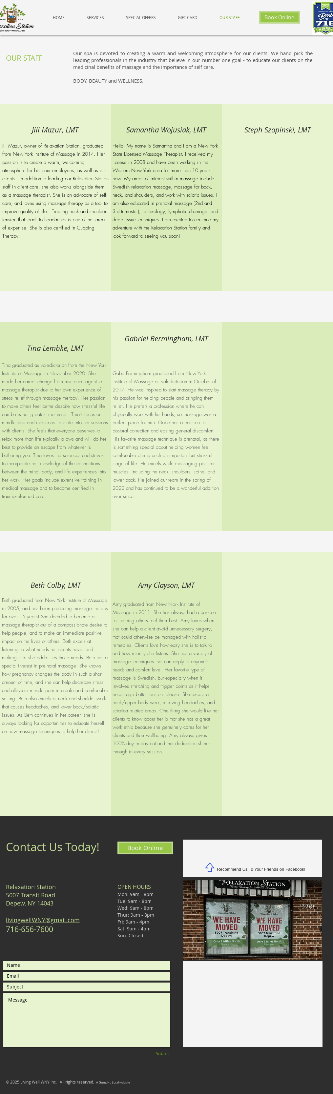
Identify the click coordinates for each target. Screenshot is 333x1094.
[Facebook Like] (252, 855)
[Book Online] (279, 17)
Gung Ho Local (109, 1082)
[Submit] (152, 1053)
